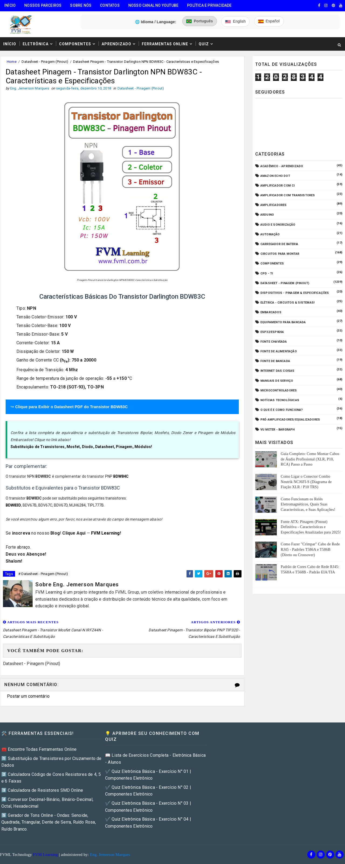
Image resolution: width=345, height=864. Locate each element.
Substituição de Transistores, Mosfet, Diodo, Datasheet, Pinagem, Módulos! (81, 447)
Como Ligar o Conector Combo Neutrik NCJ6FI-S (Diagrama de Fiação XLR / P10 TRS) (306, 481)
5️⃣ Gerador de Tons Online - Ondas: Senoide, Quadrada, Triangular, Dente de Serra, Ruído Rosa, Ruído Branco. (48, 822)
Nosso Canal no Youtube (153, 5)
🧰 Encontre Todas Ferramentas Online (39, 749)
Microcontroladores (278, 390)
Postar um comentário (28, 696)
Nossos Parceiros (42, 5)
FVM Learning (105, 533)
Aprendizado (116, 44)
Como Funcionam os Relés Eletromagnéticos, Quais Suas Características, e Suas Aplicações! (308, 504)
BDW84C (120, 476)
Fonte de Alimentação (278, 351)
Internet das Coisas (277, 371)
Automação (270, 234)
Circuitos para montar (279, 254)
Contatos (110, 5)
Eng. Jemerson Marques (110, 854)
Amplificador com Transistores (287, 195)
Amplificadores (273, 205)
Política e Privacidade (209, 5)
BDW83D (13, 505)
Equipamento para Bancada (283, 322)
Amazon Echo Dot (275, 176)
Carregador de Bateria (279, 244)
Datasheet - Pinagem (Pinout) (45, 62)
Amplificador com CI (277, 185)
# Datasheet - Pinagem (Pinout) (43, 574)
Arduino (267, 214)
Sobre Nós (80, 5)
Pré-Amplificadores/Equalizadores (290, 419)
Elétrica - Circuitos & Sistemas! (287, 302)
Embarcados (270, 312)
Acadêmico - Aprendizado (281, 166)
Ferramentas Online (165, 44)
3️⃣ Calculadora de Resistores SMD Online (42, 790)
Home (11, 62)
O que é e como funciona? (281, 410)
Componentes (75, 44)
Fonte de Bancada (275, 361)
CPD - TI (266, 273)
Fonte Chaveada (273, 341)
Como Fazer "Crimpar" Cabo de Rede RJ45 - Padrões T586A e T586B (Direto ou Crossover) (310, 549)
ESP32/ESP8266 (272, 332)
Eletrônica (36, 44)
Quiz (204, 44)
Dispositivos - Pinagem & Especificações (294, 293)
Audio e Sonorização (277, 224)
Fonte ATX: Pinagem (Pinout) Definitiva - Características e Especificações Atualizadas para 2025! (311, 527)
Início (10, 5)
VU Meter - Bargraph (277, 429)
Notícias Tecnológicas (279, 400)
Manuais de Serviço (276, 381)
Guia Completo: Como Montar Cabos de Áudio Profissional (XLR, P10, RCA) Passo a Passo (310, 459)
